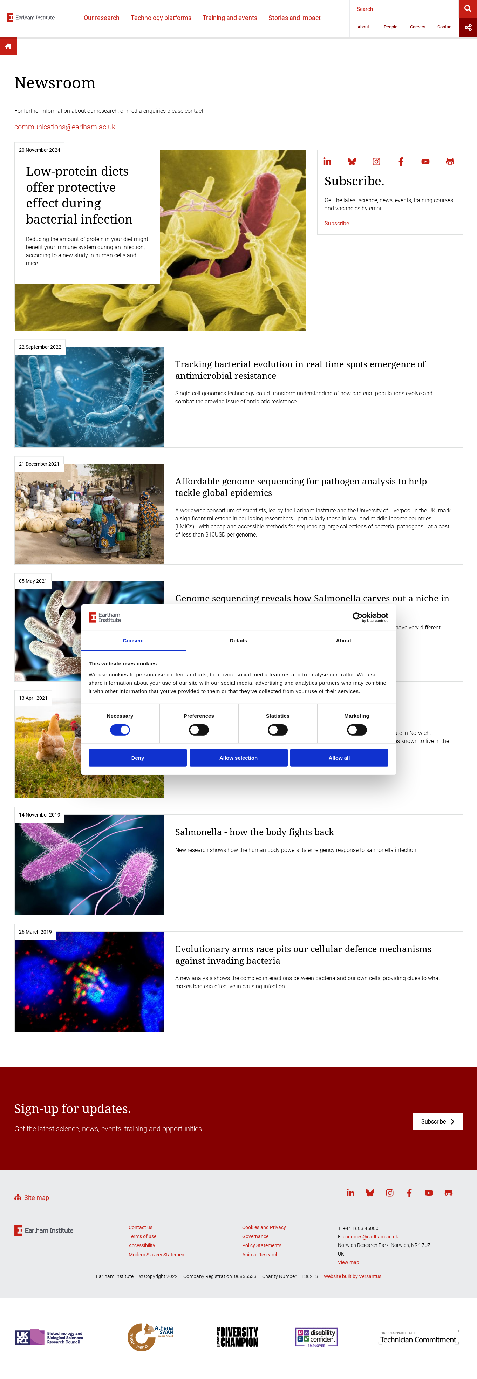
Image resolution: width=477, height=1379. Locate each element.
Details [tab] (238, 640)
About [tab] (344, 640)
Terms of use (142, 1236)
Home (8, 46)
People (390, 26)
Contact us (140, 1227)
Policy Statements (261, 1245)
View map (348, 1262)
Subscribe (337, 223)
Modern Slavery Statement (157, 1254)
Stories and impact (294, 17)
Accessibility (142, 1245)
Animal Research (260, 1254)
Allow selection (238, 758)
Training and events (230, 17)
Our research (102, 17)
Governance (255, 1236)
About (363, 26)
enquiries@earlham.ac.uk (370, 1237)
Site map (36, 1197)
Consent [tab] (133, 640)
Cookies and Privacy (264, 1227)
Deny (137, 758)
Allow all (339, 758)
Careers (417, 26)
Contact (445, 26)
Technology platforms (161, 17)
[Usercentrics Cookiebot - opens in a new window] (357, 617)
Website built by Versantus (352, 1276)
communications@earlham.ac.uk (64, 127)
